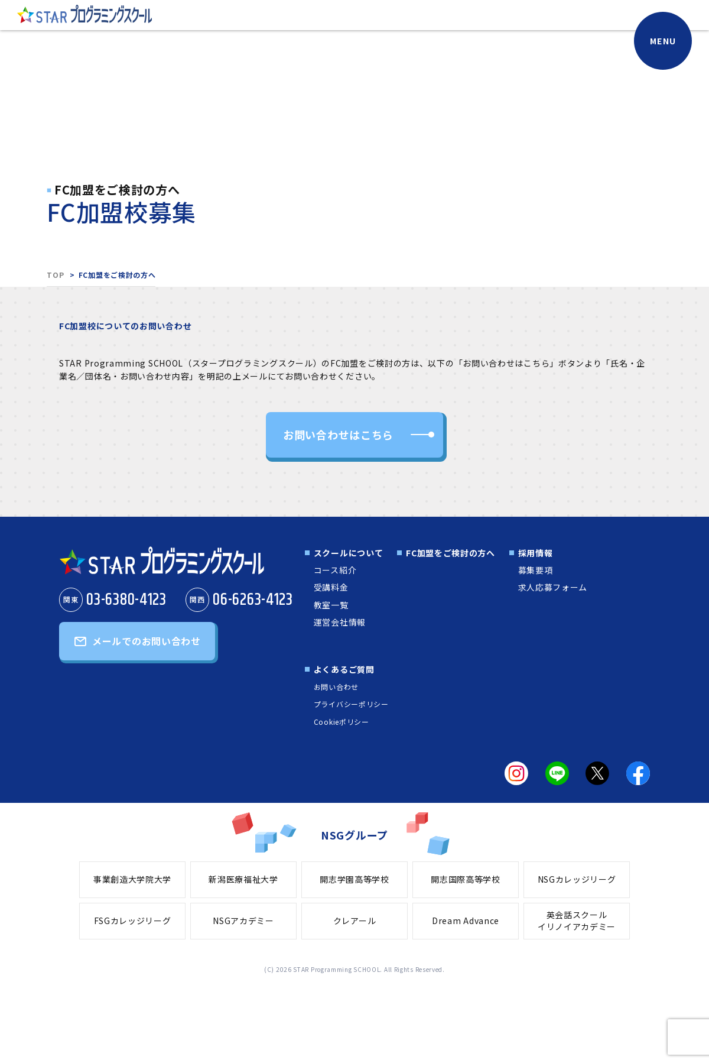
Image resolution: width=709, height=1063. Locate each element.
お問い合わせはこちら (338, 434)
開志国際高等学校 (465, 879)
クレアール (354, 920)
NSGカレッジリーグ (577, 879)
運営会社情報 (340, 622)
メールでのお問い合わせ (146, 641)
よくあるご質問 (344, 669)
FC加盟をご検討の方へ (450, 553)
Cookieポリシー (341, 722)
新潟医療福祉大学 (243, 879)
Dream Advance (465, 920)
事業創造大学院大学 (132, 879)
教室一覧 (331, 605)
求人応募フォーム (553, 587)
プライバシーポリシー (351, 704)
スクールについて (348, 553)
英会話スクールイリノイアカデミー (577, 920)
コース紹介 (335, 570)
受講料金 (331, 587)
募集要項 (535, 570)
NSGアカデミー (243, 920)
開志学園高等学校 (354, 879)
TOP (55, 275)
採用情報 (535, 553)
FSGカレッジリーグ (132, 920)
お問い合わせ (336, 687)
